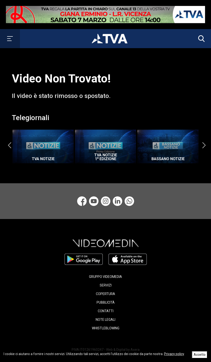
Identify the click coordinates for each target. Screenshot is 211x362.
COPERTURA (105, 294)
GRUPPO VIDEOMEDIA (105, 277)
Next (204, 145)
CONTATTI (105, 311)
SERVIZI (106, 285)
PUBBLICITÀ (106, 302)
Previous (9, 145)
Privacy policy (174, 354)
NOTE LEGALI (105, 319)
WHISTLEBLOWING (105, 328)
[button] (200, 38)
